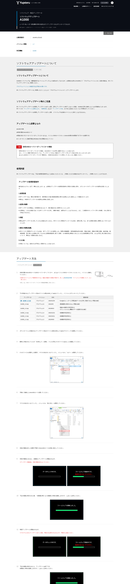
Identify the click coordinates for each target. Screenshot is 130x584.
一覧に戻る (109, 33)
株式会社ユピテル (81, 2)
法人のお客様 (105, 2)
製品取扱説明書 (68, 277)
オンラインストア (107, 6)
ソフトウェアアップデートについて (25, 69)
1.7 (34, 44)
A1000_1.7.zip (27, 300)
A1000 (34, 50)
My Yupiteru (95, 2)
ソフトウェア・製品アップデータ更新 (43, 27)
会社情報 (88, 2)
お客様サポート (86, 6)
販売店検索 (96, 6)
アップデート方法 (37, 69)
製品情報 (77, 6)
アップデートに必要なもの (31, 108)
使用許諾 (44, 108)
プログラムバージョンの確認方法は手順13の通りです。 (32, 86)
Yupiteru (23, 27)
